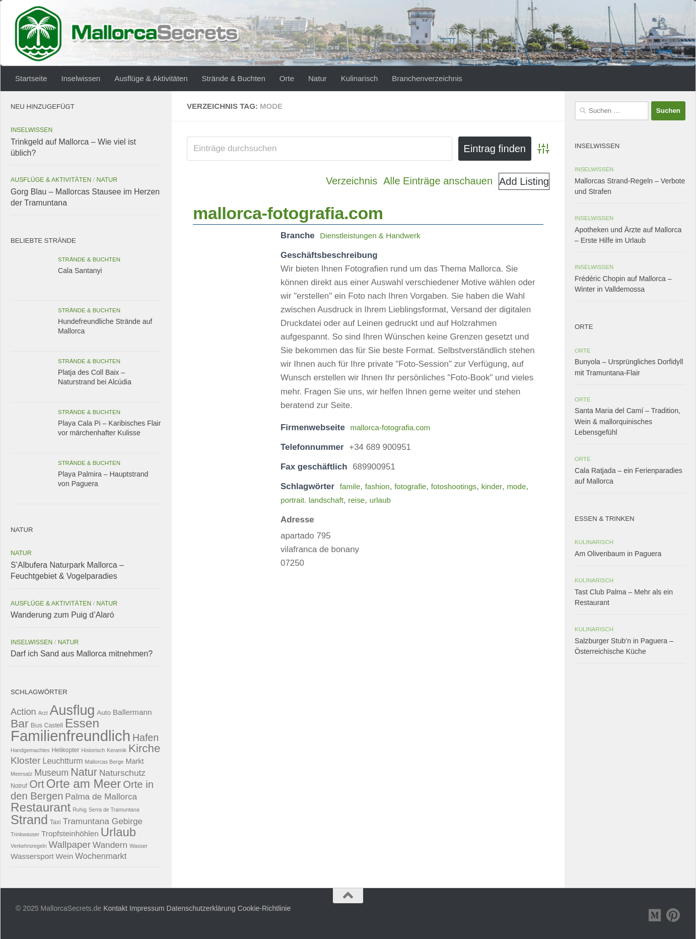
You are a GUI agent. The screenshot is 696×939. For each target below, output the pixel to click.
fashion (381, 486)
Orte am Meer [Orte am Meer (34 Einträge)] (83, 783)
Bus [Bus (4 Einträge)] (36, 725)
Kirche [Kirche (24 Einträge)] (144, 748)
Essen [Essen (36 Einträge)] (82, 723)
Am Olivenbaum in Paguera (618, 554)
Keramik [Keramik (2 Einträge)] (116, 750)
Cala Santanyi (80, 270)
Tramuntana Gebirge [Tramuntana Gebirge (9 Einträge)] (103, 821)
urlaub (416, 500)
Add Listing (524, 181)
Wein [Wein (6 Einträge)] (65, 856)
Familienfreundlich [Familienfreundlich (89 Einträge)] (70, 735)
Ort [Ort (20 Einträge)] (36, 784)
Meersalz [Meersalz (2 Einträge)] (21, 774)
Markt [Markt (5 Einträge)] (134, 761)
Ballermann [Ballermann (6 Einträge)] (132, 712)
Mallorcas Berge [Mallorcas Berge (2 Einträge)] (104, 762)
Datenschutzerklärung (200, 908)
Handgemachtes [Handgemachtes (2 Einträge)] (30, 750)
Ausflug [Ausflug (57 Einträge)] (72, 710)
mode (291, 500)
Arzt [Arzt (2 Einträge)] (43, 713)
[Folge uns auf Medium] (655, 915)
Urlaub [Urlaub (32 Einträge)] (118, 832)
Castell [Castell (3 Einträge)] (53, 725)
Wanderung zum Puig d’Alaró (62, 615)
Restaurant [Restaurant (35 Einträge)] (41, 807)
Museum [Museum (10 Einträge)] (51, 773)
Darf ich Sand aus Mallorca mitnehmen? (82, 653)
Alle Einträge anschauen (438, 180)
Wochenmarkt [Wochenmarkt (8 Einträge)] (100, 856)
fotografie (417, 486)
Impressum (147, 908)
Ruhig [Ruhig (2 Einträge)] (80, 810)
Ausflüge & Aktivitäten (150, 78)
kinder (506, 486)
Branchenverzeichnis (427, 78)
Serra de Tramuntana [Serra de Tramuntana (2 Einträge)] (114, 810)
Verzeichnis (351, 180)
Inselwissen (81, 78)
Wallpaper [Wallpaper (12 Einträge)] (70, 844)
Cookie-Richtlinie (264, 908)
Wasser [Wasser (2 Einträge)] (138, 846)
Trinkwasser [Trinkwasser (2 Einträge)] (25, 834)
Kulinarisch (359, 78)
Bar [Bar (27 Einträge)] (20, 723)
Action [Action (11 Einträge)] (23, 711)
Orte (287, 78)
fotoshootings (465, 486)
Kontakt (115, 908)
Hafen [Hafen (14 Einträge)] (145, 737)
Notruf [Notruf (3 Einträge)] (19, 785)
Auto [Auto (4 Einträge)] (104, 712)
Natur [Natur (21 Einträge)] (84, 772)
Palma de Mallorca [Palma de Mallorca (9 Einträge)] (101, 796)
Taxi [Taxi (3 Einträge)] (55, 822)
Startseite (31, 78)
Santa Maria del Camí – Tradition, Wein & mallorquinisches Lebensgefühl (627, 421)
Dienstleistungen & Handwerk (376, 235)
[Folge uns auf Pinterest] (673, 915)
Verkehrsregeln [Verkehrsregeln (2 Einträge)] (29, 846)
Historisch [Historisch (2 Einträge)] (93, 750)
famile (351, 486)
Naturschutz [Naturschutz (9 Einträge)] (122, 773)
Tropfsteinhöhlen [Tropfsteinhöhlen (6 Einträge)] (70, 833)
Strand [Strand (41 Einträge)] (29, 820)
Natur (317, 78)
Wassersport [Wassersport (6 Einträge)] (32, 856)
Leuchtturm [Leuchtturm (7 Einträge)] (63, 761)
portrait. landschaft (342, 500)
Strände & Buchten (233, 78)
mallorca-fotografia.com (287, 213)
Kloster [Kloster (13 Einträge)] (26, 760)
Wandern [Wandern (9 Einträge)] (110, 845)
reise (390, 500)
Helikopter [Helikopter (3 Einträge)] (66, 750)
